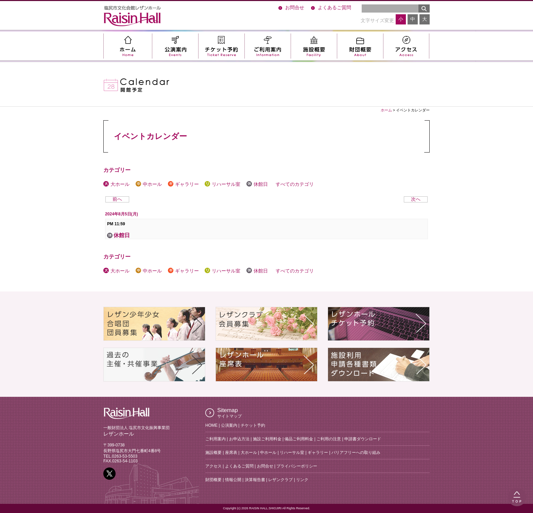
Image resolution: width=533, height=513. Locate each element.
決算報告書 (255, 479)
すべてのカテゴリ (294, 184)
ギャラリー (183, 184)
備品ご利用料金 (299, 439)
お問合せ (294, 7)
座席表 (231, 452)
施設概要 (314, 46)
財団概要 (360, 46)
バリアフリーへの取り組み (355, 452)
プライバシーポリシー (296, 466)
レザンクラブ (280, 479)
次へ (415, 199)
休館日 (257, 184)
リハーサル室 (222, 184)
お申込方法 (239, 439)
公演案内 (175, 46)
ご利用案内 (267, 46)
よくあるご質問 (334, 7)
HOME (211, 425)
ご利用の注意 (328, 439)
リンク (302, 479)
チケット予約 (221, 46)
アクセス (406, 46)
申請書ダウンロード (362, 439)
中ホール (149, 184)
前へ (117, 199)
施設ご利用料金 (267, 439)
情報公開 (233, 479)
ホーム (127, 46)
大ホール (116, 184)
